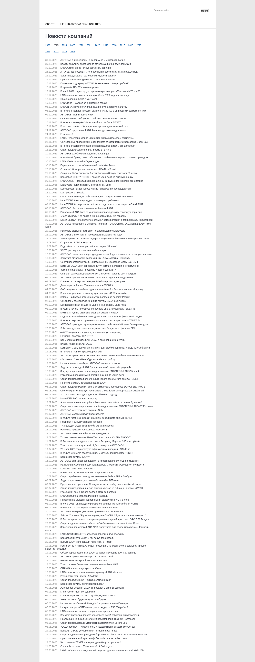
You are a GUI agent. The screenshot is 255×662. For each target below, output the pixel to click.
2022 (80, 45)
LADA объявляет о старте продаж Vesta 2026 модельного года (87, 95)
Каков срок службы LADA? (67, 457)
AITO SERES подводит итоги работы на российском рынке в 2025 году (91, 71)
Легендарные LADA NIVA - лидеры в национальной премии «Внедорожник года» (97, 238)
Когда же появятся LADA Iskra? (70, 468)
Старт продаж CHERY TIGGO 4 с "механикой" (78, 580)
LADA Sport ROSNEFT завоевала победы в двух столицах (84, 534)
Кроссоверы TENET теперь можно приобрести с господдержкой (88, 188)
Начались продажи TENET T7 (69, 336)
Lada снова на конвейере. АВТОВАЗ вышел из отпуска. (83, 363)
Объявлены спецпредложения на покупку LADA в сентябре (85, 301)
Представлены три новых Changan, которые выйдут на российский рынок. (93, 484)
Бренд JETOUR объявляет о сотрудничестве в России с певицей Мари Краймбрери (99, 220)
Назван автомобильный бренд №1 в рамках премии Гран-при (86, 603)
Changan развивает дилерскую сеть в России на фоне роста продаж (90, 273)
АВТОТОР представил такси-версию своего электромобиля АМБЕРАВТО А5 (95, 355)
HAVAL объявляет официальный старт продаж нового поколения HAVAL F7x (95, 650)
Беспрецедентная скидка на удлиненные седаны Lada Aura (85, 304)
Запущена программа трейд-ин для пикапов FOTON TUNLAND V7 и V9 (92, 371)
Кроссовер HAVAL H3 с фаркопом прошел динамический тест (86, 126)
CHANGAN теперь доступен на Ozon (73, 568)
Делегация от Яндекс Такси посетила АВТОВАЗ (79, 285)
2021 (89, 45)
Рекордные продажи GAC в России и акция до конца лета (84, 375)
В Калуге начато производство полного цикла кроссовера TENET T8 (90, 308)
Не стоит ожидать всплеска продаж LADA (75, 382)
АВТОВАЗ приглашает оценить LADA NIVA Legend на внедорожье (89, 277)
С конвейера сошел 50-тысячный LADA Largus (78, 646)
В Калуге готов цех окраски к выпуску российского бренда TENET (88, 418)
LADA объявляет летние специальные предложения (81, 611)
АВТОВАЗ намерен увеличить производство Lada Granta (84, 511)
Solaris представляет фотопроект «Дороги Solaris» (80, 75)
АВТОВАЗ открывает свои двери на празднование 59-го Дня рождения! (92, 460)
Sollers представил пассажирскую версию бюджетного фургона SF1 (90, 328)
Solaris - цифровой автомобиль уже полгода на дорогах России (87, 297)
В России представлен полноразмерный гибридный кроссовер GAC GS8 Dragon (97, 519)
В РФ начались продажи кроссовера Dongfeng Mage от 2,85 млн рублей (92, 441)
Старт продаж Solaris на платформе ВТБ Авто (78, 149)
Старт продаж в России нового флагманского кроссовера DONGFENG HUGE (95, 386)
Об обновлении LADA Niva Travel (71, 99)
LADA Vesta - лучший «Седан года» (72, 161)
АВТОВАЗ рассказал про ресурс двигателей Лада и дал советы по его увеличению (98, 254)
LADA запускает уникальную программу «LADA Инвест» (83, 572)
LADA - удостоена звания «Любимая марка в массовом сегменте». (89, 138)
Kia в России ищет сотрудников (70, 591)
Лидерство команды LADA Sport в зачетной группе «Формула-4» (88, 367)
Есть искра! (59, 134)
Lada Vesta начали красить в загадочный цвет (78, 184)
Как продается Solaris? (65, 192)
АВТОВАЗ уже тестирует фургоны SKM (74, 410)
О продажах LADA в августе (68, 242)
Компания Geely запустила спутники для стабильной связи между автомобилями (97, 347)
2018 (114, 45)
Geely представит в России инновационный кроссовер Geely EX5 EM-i (91, 262)
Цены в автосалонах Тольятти (80, 24)
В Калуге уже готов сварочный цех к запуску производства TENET (89, 453)
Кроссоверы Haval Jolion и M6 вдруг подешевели (79, 538)
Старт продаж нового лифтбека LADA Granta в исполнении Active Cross (92, 523)
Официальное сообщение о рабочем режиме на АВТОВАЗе (85, 118)
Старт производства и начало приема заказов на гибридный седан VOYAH (94, 488)
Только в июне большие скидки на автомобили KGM (81, 564)
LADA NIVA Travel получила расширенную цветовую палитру (86, 106)
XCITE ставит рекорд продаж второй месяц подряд (81, 394)
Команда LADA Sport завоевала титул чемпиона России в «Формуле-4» (92, 265)
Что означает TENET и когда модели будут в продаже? (83, 642)
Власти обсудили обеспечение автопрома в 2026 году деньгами (88, 64)
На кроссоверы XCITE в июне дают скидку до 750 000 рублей (86, 607)
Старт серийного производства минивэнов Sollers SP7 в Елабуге (88, 476)
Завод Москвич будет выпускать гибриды (75, 599)
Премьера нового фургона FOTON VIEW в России (80, 79)
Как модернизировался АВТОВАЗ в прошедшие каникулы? (85, 340)
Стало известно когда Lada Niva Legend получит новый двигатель (89, 196)
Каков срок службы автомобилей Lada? (74, 583)
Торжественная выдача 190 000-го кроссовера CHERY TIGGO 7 (88, 437)
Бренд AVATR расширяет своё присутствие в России (81, 507)
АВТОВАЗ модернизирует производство (74, 414)
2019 (105, 45)
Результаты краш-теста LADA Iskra (71, 576)
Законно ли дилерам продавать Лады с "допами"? (80, 269)
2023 (72, 45)
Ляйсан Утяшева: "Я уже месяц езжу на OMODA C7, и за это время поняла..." (95, 515)
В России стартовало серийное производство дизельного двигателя (90, 145)
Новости (49, 24)
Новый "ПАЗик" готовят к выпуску (71, 398)
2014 (47, 51)
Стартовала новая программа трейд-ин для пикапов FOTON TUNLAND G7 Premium (99, 406)
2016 (130, 45)
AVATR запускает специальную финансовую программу (83, 332)
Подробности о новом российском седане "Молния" (81, 246)
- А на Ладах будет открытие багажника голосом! (79, 425)
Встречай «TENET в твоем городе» (72, 87)
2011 (72, 51)
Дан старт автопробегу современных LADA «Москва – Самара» (87, 258)
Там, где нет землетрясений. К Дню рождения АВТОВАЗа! (84, 445)
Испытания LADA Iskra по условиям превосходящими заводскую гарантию (93, 212)
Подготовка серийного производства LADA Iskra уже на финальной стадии (93, 316)
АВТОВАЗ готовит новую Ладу (69, 114)
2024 (64, 45)
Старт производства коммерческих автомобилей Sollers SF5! (86, 622)
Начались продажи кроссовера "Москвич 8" (76, 429)
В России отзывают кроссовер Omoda (73, 351)
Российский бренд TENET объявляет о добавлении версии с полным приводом (96, 157)
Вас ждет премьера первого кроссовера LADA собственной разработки (92, 615)
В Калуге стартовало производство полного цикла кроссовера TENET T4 (92, 320)
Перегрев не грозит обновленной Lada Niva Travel (80, 165)
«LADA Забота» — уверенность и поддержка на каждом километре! (90, 626)
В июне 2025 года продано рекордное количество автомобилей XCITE (91, 503)
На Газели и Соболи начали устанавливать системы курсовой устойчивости (94, 464)
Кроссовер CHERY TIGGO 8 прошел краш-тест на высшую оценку (89, 177)
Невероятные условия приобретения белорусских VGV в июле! (87, 499)
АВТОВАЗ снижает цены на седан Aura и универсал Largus (85, 60)
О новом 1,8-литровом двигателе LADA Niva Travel (80, 169)
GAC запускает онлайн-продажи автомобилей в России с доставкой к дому (94, 289)
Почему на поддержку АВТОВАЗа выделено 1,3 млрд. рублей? (87, 83)
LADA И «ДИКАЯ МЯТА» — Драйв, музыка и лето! (80, 595)
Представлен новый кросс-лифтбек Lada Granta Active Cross (86, 638)
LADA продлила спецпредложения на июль (76, 496)
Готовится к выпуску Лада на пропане (73, 421)
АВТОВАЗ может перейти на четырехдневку (77, 433)
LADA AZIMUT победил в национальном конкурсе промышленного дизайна (94, 181)
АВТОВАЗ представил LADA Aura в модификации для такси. (86, 130)
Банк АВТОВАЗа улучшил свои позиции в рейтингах (81, 630)
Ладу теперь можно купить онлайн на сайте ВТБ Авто (82, 480)
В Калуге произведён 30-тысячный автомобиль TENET (83, 122)
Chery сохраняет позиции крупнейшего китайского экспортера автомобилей (94, 390)
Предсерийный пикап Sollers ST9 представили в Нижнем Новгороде (90, 619)
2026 (47, 45)
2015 (139, 45)
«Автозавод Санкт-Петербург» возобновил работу (80, 359)
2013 (56, 51)
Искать (205, 10)
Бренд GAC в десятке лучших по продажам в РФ (79, 472)
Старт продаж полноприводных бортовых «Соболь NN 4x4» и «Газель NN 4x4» (96, 634)
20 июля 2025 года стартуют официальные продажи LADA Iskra (87, 449)
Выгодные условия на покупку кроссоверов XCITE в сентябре (86, 293)
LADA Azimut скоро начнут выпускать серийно (78, 67)
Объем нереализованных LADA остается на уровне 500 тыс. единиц (90, 552)
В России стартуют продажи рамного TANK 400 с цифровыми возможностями (95, 110)
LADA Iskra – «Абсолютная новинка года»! (76, 103)
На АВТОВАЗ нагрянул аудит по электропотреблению (82, 200)
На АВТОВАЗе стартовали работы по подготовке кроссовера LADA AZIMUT (94, 204)
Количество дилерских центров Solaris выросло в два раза (85, 281)
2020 (97, 45)
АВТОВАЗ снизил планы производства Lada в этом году (83, 234)
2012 (64, 51)
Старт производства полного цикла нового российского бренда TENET (91, 379)
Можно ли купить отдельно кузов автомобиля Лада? (81, 312)
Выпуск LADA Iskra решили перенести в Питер (78, 541)
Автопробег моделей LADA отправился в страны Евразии (84, 587)
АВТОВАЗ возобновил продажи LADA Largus (77, 153)
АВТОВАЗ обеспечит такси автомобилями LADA (79, 208)
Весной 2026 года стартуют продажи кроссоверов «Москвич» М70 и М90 (92, 91)
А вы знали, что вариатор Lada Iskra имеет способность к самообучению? (93, 402)
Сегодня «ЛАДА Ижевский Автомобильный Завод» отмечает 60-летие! (91, 173)
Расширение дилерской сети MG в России (76, 560)
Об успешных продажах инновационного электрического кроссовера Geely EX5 (96, 142)
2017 (122, 45)
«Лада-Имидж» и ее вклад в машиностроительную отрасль (85, 216)
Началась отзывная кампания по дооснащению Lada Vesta (85, 230)
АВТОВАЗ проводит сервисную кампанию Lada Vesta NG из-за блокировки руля (96, 324)
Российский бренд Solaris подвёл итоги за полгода (80, 492)
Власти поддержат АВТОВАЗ (68, 343)
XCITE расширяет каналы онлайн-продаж (75, 250)
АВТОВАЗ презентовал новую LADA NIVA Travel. (79, 556)
